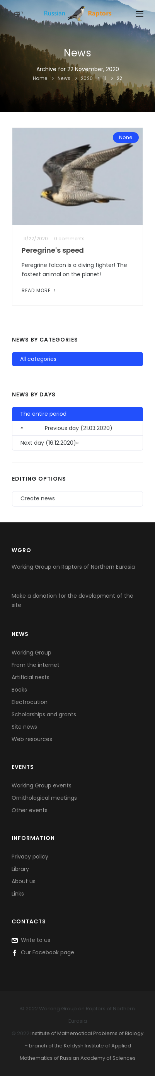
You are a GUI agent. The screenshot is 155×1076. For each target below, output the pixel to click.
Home (40, 78)
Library (20, 869)
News (64, 78)
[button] (77, 443)
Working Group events (42, 785)
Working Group (31, 652)
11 (105, 78)
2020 (87, 78)
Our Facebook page (43, 952)
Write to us (31, 940)
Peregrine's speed (53, 250)
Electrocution (30, 702)
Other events (30, 810)
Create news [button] (37, 498)
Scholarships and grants (44, 714)
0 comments (69, 238)
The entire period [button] (43, 414)
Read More (39, 290)
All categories (38, 359)
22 (120, 78)
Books (19, 690)
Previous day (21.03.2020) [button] (66, 428)
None (126, 137)
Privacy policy (30, 856)
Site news (24, 727)
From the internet (36, 665)
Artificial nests (30, 677)
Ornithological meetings (44, 798)
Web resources (32, 739)
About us (24, 881)
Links (18, 894)
